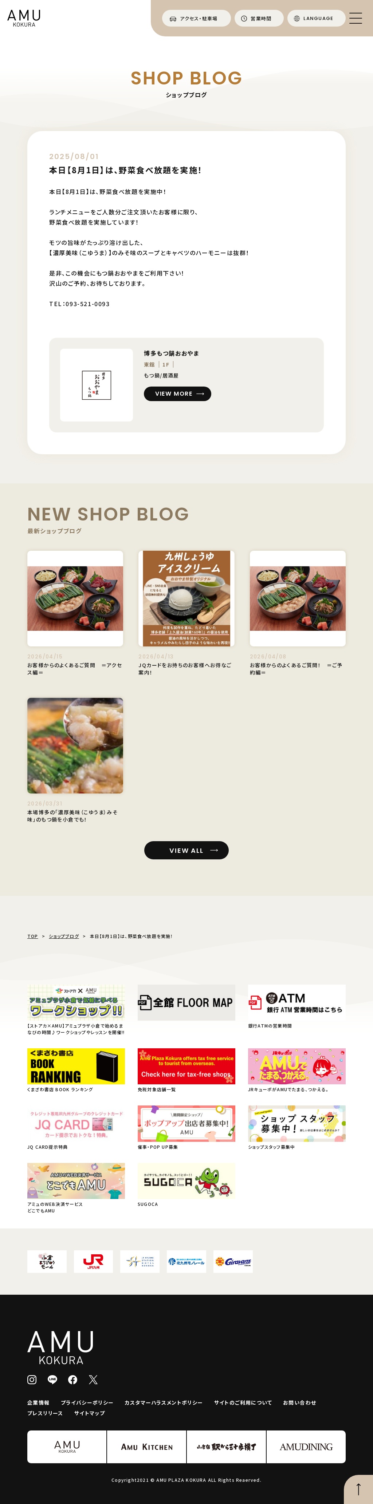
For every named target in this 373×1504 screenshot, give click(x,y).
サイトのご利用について (243, 1402)
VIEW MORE (173, 393)
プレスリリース (45, 1413)
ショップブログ (64, 936)
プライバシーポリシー (87, 1402)
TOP (32, 936)
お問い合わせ (299, 1402)
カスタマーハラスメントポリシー (164, 1402)
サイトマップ (89, 1413)
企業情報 (38, 1402)
